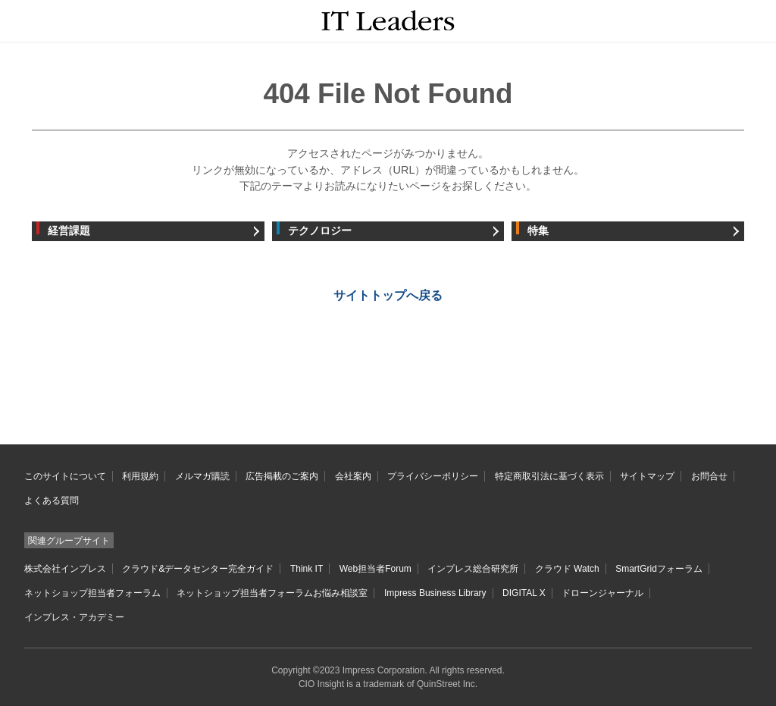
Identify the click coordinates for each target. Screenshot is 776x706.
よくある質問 (51, 500)
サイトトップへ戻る (388, 295)
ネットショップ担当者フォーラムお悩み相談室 (272, 593)
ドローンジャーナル (602, 593)
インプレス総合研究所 (472, 568)
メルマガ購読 (202, 476)
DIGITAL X (524, 593)
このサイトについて (65, 476)
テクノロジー (320, 231)
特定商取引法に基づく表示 (549, 476)
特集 (538, 231)
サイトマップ (647, 476)
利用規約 (140, 476)
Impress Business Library (435, 593)
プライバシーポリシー (432, 476)
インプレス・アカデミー (74, 617)
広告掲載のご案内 (282, 476)
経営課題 (69, 231)
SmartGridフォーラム (658, 568)
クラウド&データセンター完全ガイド (198, 568)
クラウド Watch (567, 568)
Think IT (306, 568)
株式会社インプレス (65, 568)
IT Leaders (388, 20)
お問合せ (709, 476)
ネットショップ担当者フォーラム (92, 593)
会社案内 (353, 476)
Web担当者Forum (375, 568)
